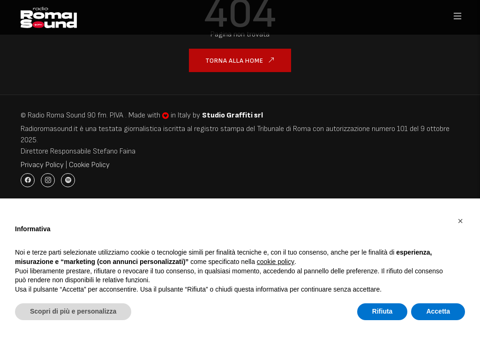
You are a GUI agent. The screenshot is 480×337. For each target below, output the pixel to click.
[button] (460, 220)
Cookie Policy (89, 165)
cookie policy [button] (275, 261)
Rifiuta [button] (382, 311)
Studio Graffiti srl (232, 115)
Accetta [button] (438, 311)
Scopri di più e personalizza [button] (73, 311)
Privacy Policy (42, 165)
